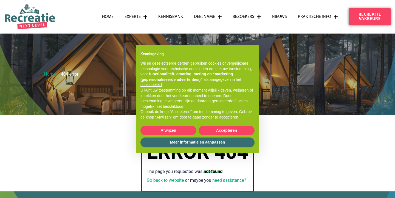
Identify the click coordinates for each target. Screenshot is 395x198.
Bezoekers (247, 17)
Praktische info (318, 17)
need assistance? (229, 180)
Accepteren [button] (226, 130)
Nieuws (279, 17)
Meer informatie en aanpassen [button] (197, 142)
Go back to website (165, 180)
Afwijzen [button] (168, 130)
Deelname (208, 17)
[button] (370, 16)
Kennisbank (170, 17)
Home (108, 17)
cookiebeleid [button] (151, 84)
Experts (136, 17)
